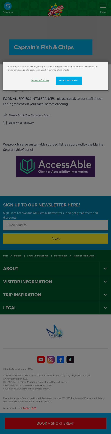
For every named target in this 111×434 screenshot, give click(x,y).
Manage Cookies (40, 80)
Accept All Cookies (68, 80)
